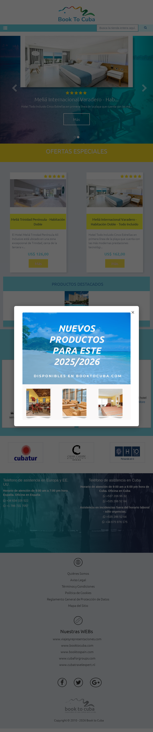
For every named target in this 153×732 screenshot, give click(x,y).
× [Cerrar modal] (132, 312)
